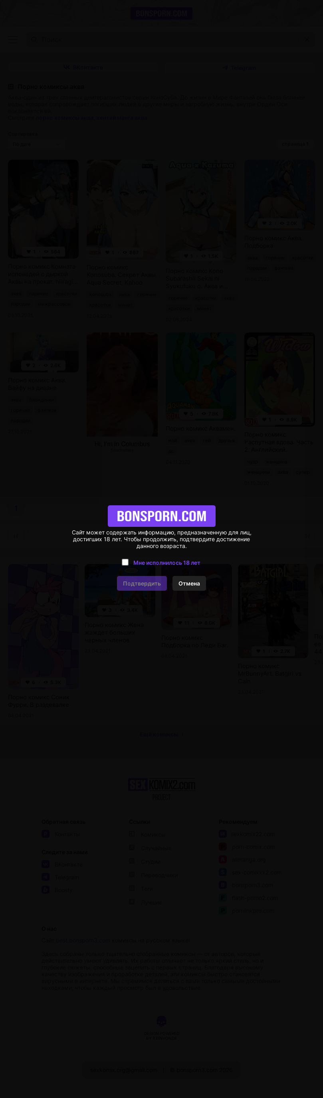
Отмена (189, 583)
